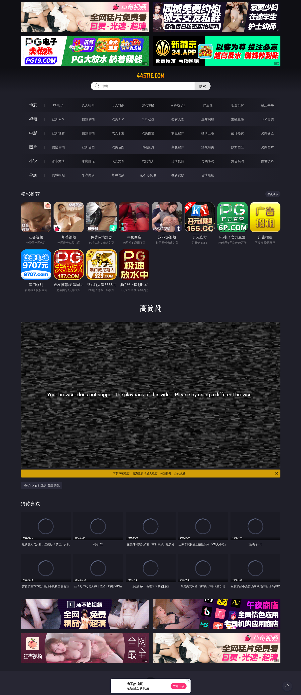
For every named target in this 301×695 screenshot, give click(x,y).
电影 (33, 133)
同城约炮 (58, 175)
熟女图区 (237, 147)
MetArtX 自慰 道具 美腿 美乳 (42, 485)
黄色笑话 (237, 161)
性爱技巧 (267, 161)
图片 (33, 147)
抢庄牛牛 (267, 105)
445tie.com (150, 76)
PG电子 (58, 105)
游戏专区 (148, 105)
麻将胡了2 (178, 105)
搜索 (202, 86)
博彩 (33, 105)
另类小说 (207, 161)
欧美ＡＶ (118, 119)
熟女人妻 (177, 119)
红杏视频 (177, 175)
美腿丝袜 (177, 147)
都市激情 (58, 161)
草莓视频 (118, 175)
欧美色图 (118, 147)
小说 (33, 161)
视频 (33, 119)
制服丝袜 (177, 133)
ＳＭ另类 (267, 119)
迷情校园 (177, 161)
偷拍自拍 (88, 133)
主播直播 (237, 119)
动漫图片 (148, 147)
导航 (33, 175)
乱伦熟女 (237, 133)
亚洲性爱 (58, 133)
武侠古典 (148, 161)
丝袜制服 (207, 119)
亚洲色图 (88, 147)
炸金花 (208, 105)
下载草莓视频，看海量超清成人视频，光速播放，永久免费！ (195, 473)
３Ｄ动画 (148, 119)
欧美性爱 (148, 133)
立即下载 (178, 686)
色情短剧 (207, 175)
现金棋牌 (237, 105)
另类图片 (267, 147)
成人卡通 (118, 133)
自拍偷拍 (88, 119)
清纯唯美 (207, 147)
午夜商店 (88, 175)
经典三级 (207, 133)
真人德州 (88, 105)
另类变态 (267, 133)
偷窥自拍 (58, 147)
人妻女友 (118, 161)
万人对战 (118, 105)
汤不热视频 (148, 175)
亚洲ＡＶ (58, 119)
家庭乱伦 (88, 161)
